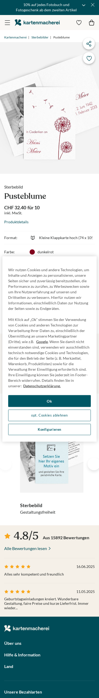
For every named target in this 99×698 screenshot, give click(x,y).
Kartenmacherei (15, 37)
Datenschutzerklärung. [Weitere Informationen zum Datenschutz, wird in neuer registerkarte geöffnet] (42, 385)
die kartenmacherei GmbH (37, 22)
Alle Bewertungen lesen (25, 548)
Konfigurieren (49, 429)
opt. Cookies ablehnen (49, 415)
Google (42, 341)
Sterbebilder (40, 37)
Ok (49, 401)
